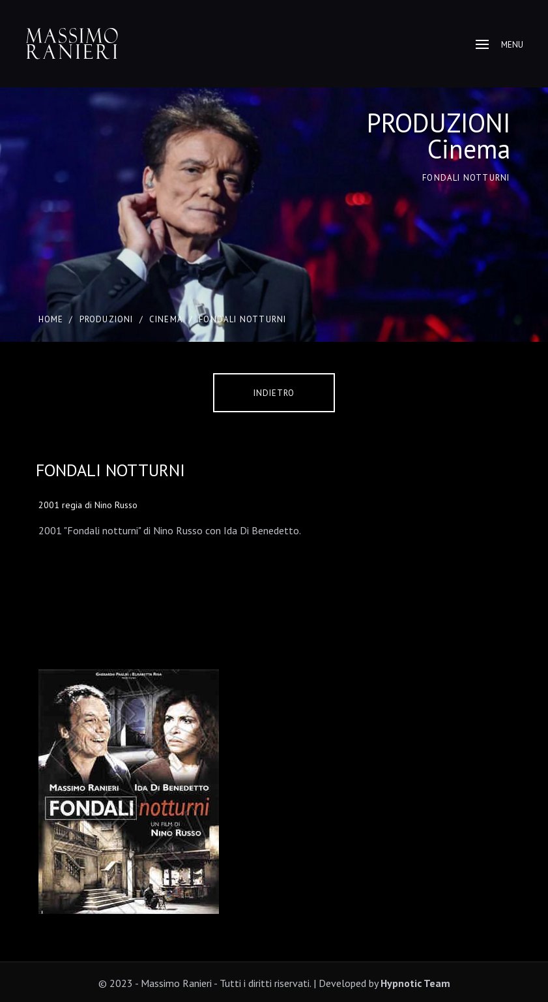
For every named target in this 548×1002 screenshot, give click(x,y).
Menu (499, 44)
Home (51, 319)
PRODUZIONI (106, 319)
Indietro (274, 393)
